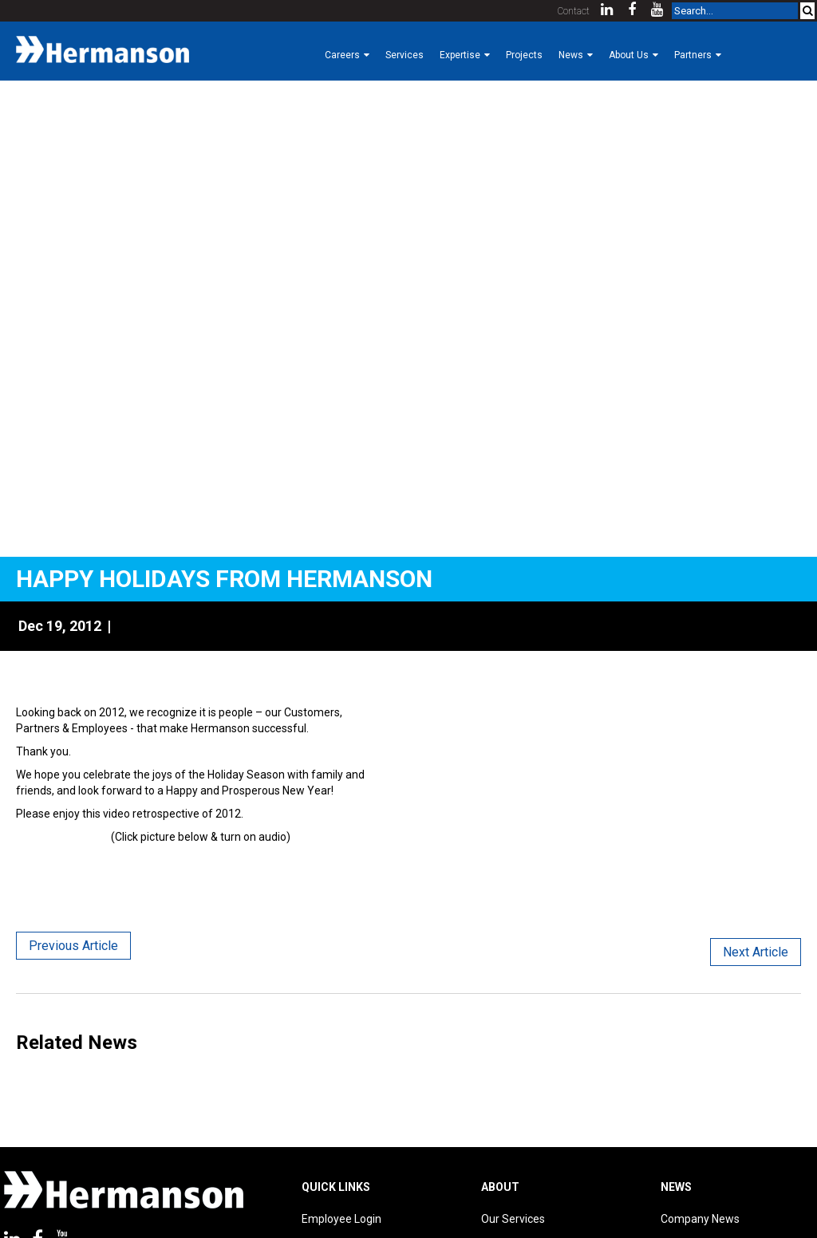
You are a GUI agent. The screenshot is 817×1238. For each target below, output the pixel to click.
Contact (574, 11)
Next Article (755, 952)
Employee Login (341, 1218)
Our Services (513, 1218)
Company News (700, 1218)
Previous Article (73, 945)
